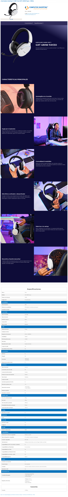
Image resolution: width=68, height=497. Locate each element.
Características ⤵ (29, 23)
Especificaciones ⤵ (38, 23)
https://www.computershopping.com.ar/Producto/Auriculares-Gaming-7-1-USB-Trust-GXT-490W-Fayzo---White (18, 494)
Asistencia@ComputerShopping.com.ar (33, 13)
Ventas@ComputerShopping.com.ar (30, 14)
